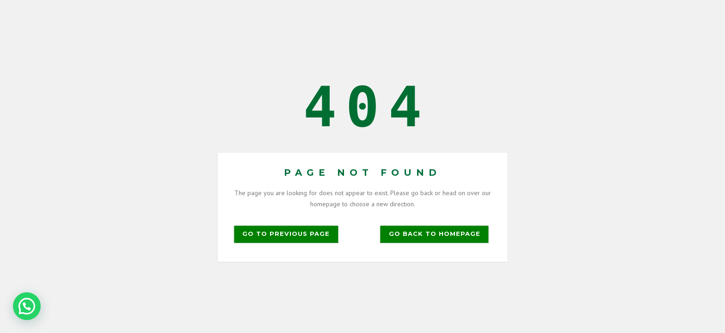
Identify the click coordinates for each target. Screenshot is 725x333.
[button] (27, 306)
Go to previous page (286, 233)
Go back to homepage (434, 233)
